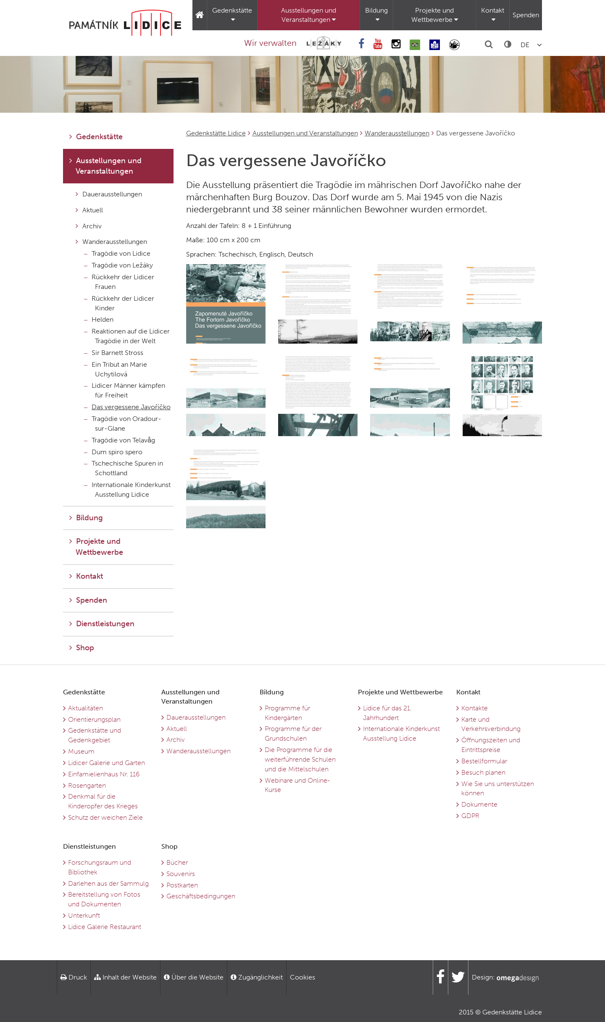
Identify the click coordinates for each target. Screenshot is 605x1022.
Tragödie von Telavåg (119, 440)
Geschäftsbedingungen (200, 896)
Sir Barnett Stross (113, 353)
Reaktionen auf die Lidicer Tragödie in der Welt (127, 336)
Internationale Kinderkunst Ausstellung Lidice (127, 489)
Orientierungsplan (94, 719)
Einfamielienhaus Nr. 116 (103, 774)
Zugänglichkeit (257, 977)
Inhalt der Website (125, 977)
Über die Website (194, 977)
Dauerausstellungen (109, 194)
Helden (98, 319)
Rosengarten (87, 785)
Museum (81, 751)
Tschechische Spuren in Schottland (123, 468)
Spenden (526, 15)
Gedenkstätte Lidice (216, 133)
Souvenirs (180, 874)
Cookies (302, 977)
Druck (73, 977)
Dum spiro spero (113, 452)
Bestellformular (484, 761)
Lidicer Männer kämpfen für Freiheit (124, 390)
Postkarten (182, 885)
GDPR (470, 816)
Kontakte (474, 708)
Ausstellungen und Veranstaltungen (308, 15)
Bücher (177, 862)
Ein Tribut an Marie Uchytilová (115, 369)
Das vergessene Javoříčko (127, 407)
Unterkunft (84, 915)
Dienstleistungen (101, 623)
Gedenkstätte (232, 14)
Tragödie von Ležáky (118, 265)
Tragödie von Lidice (117, 253)
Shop (81, 647)
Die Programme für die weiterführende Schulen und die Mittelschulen (300, 759)
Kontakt (492, 14)
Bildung (376, 14)
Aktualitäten (85, 708)
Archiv (89, 226)
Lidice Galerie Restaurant (104, 927)
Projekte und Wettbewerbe (434, 15)
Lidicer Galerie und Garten (106, 763)
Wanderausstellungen (397, 133)
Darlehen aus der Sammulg (108, 883)
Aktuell (89, 210)
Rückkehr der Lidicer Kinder (119, 303)
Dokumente (479, 804)
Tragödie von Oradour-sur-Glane (122, 423)
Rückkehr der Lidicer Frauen (119, 282)
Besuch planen (483, 772)
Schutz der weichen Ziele (105, 817)
